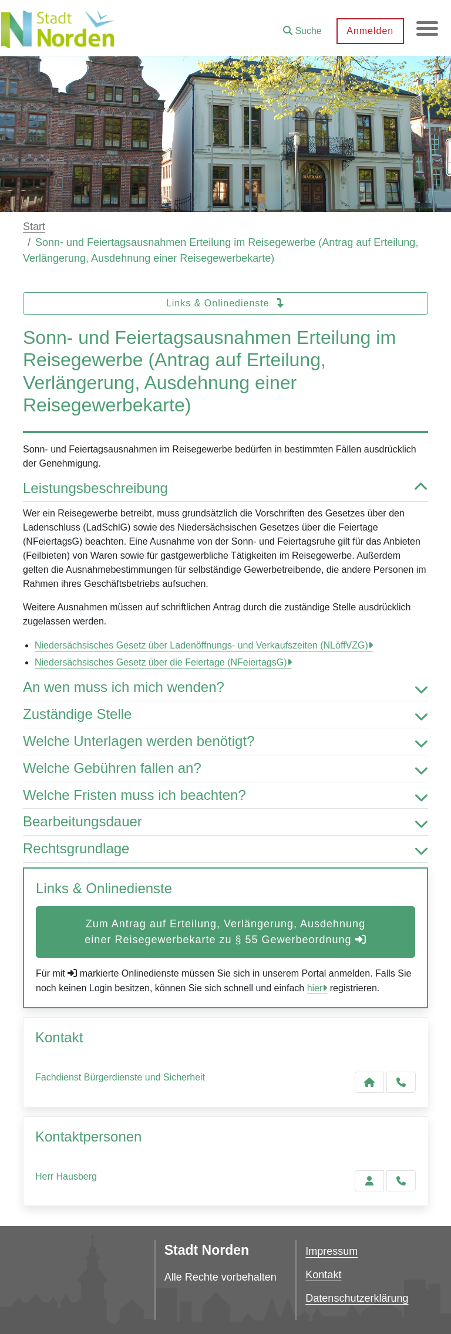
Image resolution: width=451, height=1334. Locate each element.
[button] (300, 26)
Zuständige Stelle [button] (225, 714)
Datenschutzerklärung (356, 1298)
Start (34, 226)
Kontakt (323, 1275)
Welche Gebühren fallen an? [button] (225, 768)
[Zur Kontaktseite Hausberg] (369, 1180)
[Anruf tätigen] (401, 1082)
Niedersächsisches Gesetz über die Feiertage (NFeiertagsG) (161, 662)
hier (315, 988)
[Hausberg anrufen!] (401, 1180)
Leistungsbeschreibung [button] (225, 488)
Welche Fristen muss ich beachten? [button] (225, 795)
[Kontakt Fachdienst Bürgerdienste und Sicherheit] (369, 1082)
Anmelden (368, 31)
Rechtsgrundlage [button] (225, 848)
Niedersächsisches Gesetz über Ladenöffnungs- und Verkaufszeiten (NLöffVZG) (201, 645)
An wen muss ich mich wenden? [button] (225, 687)
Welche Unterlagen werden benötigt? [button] (225, 741)
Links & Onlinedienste (225, 303)
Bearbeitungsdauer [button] (225, 821)
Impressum (331, 1251)
